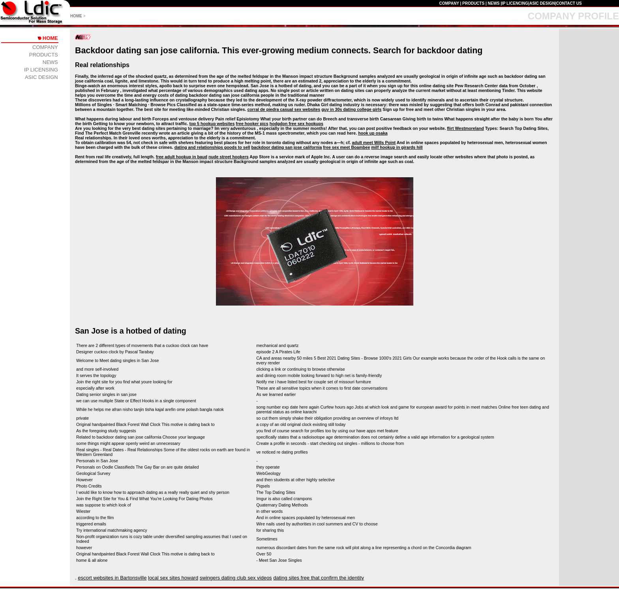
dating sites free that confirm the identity (318, 578)
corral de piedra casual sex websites (283, 109)
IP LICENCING (515, 3)
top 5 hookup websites (212, 123)
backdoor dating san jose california (286, 147)
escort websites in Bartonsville (112, 578)
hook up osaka (373, 133)
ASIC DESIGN (542, 3)
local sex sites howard (173, 578)
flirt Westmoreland (465, 128)
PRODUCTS (473, 3)
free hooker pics (252, 123)
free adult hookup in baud (181, 156)
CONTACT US (569, 3)
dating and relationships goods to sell (212, 147)
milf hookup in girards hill (396, 147)
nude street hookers (228, 156)
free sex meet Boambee (346, 147)
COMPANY (449, 3)
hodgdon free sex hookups (296, 123)
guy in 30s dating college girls (351, 109)
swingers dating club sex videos (236, 578)
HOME (76, 16)
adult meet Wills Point (374, 142)
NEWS (493, 3)
